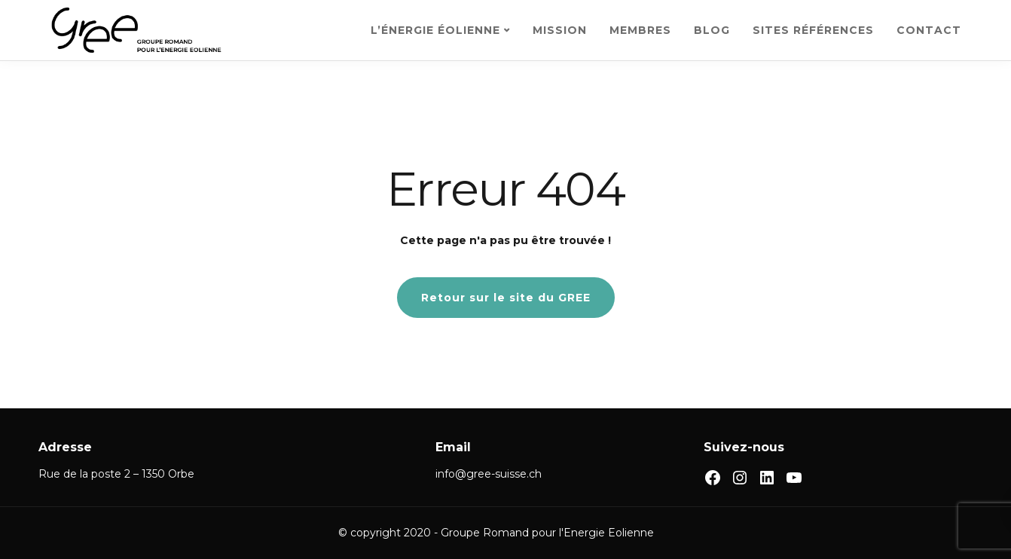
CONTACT (928, 30)
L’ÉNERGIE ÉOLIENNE (435, 30)
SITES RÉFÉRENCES (813, 30)
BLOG (712, 30)
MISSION (560, 30)
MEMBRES (640, 30)
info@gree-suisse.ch (488, 474)
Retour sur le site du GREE (506, 297)
